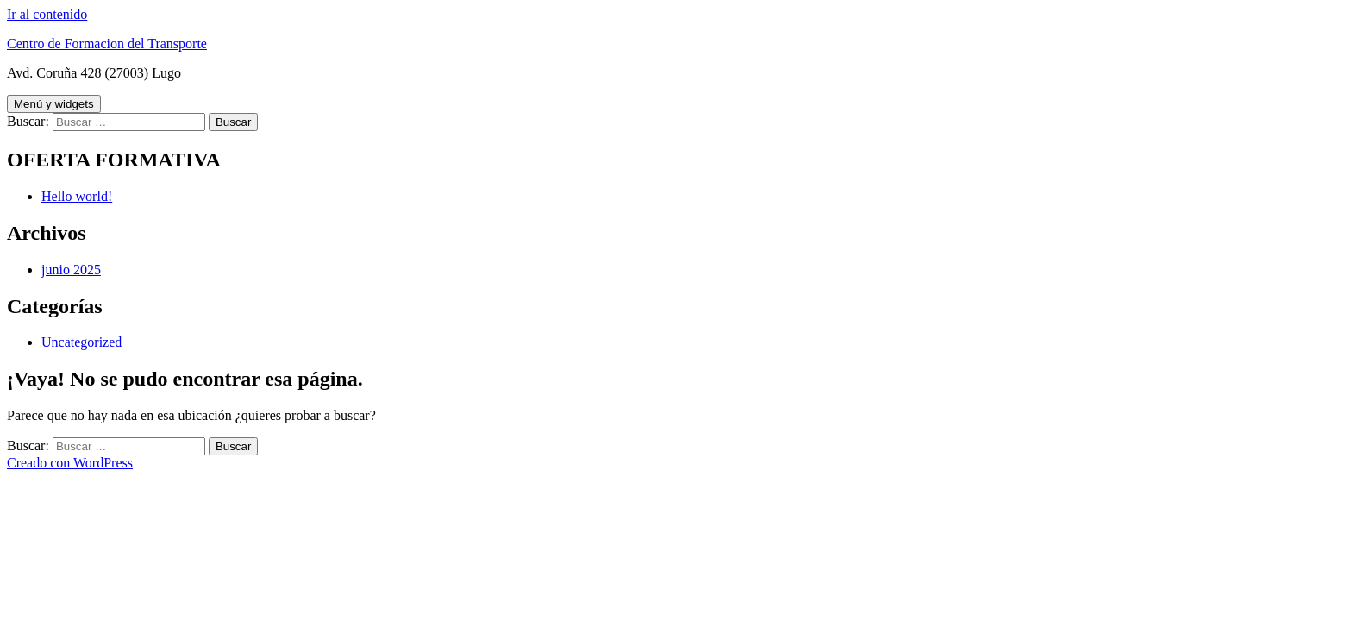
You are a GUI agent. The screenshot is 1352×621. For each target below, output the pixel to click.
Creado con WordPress (70, 462)
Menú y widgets (54, 103)
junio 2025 (71, 269)
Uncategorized (81, 342)
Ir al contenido (47, 14)
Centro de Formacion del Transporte (107, 43)
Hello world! (76, 196)
